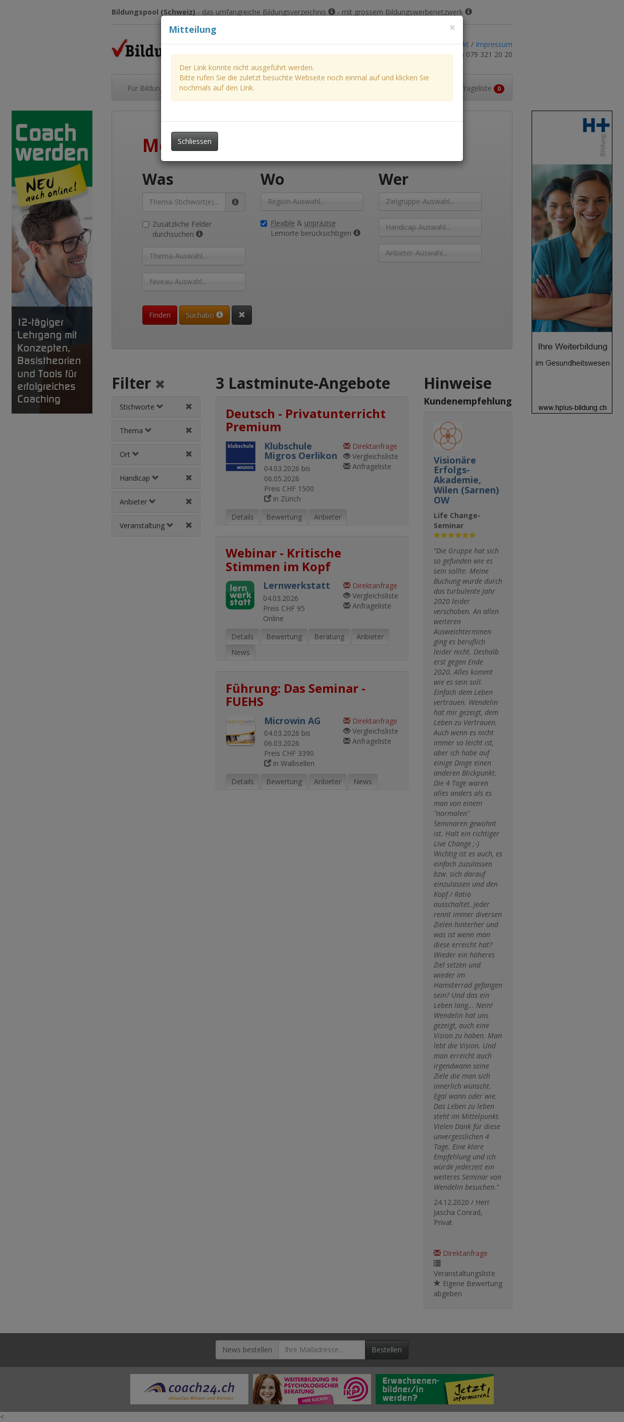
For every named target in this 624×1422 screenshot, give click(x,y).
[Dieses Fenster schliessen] (452, 27)
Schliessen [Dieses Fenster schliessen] (195, 141)
